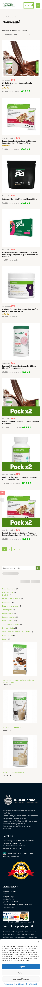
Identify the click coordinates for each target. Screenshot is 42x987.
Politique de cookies (10, 984)
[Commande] (16, 35)
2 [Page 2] (9, 549)
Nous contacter (8, 907)
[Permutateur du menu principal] (38, 5)
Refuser (21, 973)
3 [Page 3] (14, 549)
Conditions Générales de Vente (14, 846)
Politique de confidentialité (13, 843)
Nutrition (6, 894)
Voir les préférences (21, 979)
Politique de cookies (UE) (12, 848)
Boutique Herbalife (10, 891)
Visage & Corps (8, 896)
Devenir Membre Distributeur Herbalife (17, 904)
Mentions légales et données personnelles (18, 840)
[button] (39, 942)
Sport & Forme (8, 899)
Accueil (4, 17)
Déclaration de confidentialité (27, 984)
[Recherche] (38, 568)
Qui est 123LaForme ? (11, 901)
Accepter (21, 967)
